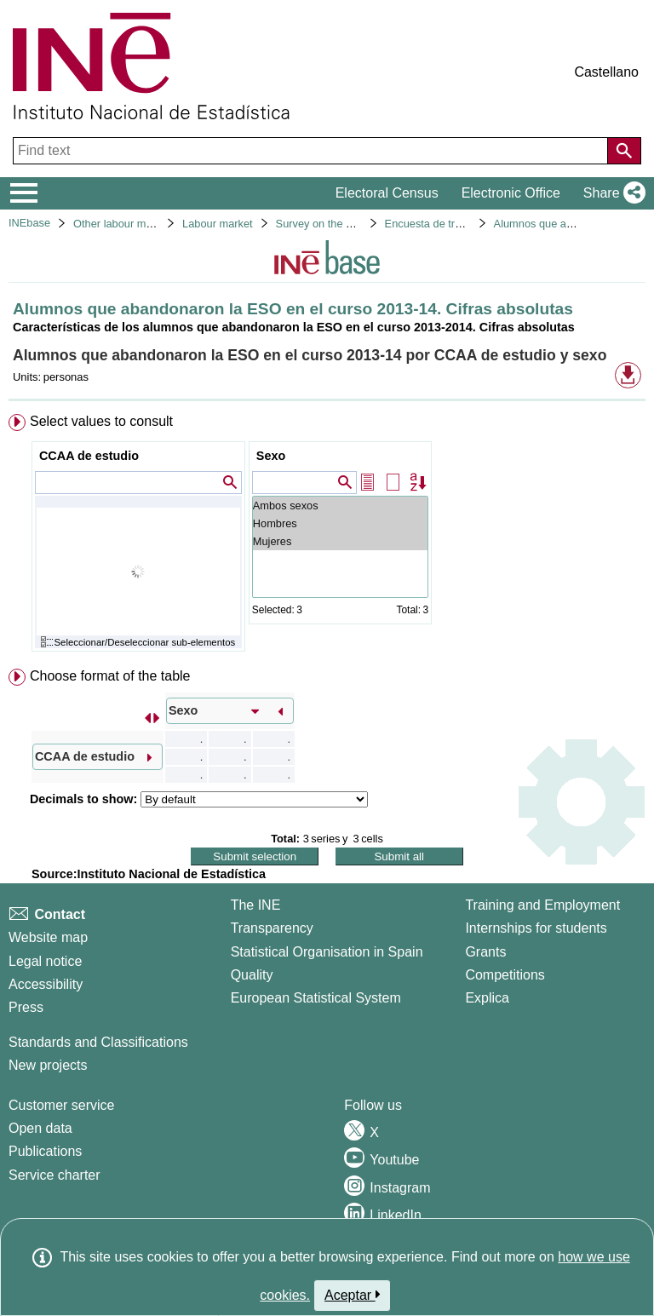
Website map (48, 937)
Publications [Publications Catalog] (45, 1151)
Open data (40, 1128)
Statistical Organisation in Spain (327, 952)
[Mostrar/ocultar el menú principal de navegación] (24, 193)
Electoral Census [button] (387, 193)
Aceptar (352, 1294)
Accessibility (46, 984)
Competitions (504, 975)
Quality (252, 975)
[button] (611, 193)
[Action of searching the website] (624, 150)
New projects (48, 1065)
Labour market (217, 223)
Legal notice (45, 961)
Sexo (270, 456)
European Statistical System (316, 998)
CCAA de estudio (89, 456)
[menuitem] (327, 536)
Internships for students (535, 928)
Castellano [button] (606, 72)
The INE (256, 905)
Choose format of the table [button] (110, 676)
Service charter (54, 1175)
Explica (487, 998)
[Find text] (312, 150)
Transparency (272, 928)
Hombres (340, 523)
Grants (485, 952)
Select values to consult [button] (101, 421)
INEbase (29, 222)
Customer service (61, 1105)
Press (26, 1007)
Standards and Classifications (98, 1042)
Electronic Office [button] (511, 193)
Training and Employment (542, 905)
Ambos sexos (340, 505)
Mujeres (340, 541)
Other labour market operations (148, 223)
